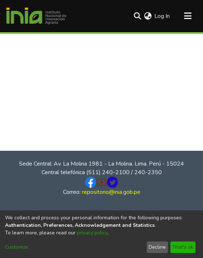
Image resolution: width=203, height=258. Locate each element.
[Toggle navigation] (188, 16)
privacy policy (92, 232)
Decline (157, 247)
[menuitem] (147, 16)
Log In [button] (162, 16)
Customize (16, 247)
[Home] (36, 16)
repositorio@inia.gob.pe (111, 192)
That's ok (182, 247)
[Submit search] (137, 16)
